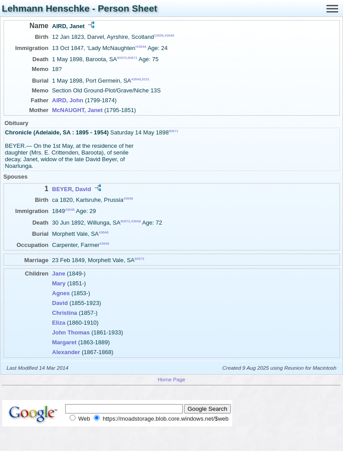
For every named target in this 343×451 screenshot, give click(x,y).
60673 (139, 259)
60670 (122, 58)
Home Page (171, 379)
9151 (145, 79)
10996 (159, 35)
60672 (125, 221)
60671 (133, 58)
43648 (169, 35)
